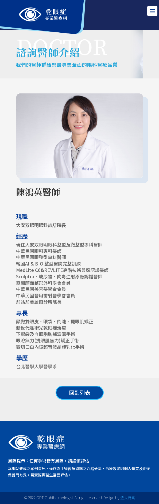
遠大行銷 (127, 497)
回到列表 (79, 392)
